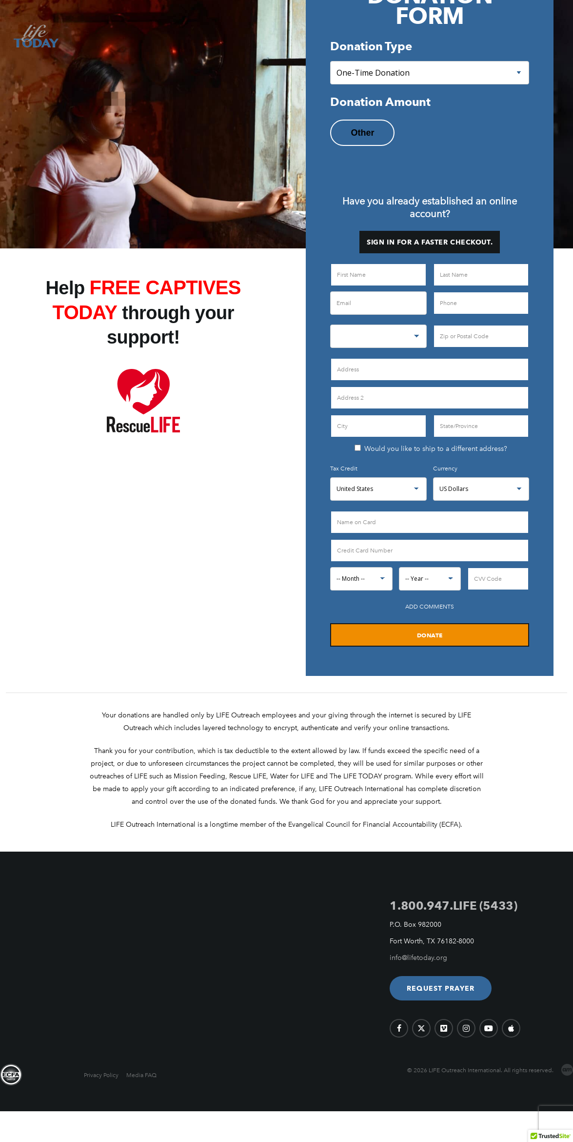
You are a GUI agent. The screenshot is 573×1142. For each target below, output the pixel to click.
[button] (441, 988)
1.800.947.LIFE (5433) (453, 905)
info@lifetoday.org (418, 958)
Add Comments (429, 606)
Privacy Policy (101, 1075)
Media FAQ (141, 1075)
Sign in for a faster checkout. (430, 242)
